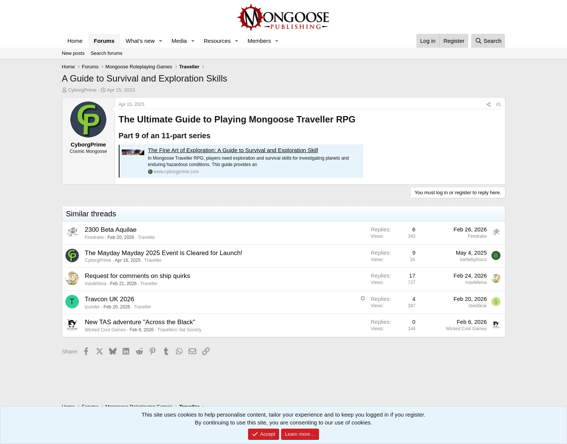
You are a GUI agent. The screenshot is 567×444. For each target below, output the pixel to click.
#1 (498, 104)
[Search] (488, 41)
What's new (140, 41)
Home (75, 41)
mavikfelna (95, 283)
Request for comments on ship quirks (138, 275)
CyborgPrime (82, 90)
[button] (160, 41)
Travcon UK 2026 (110, 299)
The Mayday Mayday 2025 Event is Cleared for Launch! (164, 253)
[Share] (488, 104)
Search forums (106, 53)
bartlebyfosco (473, 259)
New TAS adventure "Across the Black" (140, 322)
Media (179, 41)
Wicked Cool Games (105, 329)
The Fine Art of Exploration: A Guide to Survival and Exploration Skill (233, 150)
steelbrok (478, 305)
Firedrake (94, 237)
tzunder (92, 307)
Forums (104, 41)
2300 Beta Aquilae (111, 229)
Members (259, 41)
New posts (73, 53)
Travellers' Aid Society (179, 329)
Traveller (146, 237)
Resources (217, 41)
